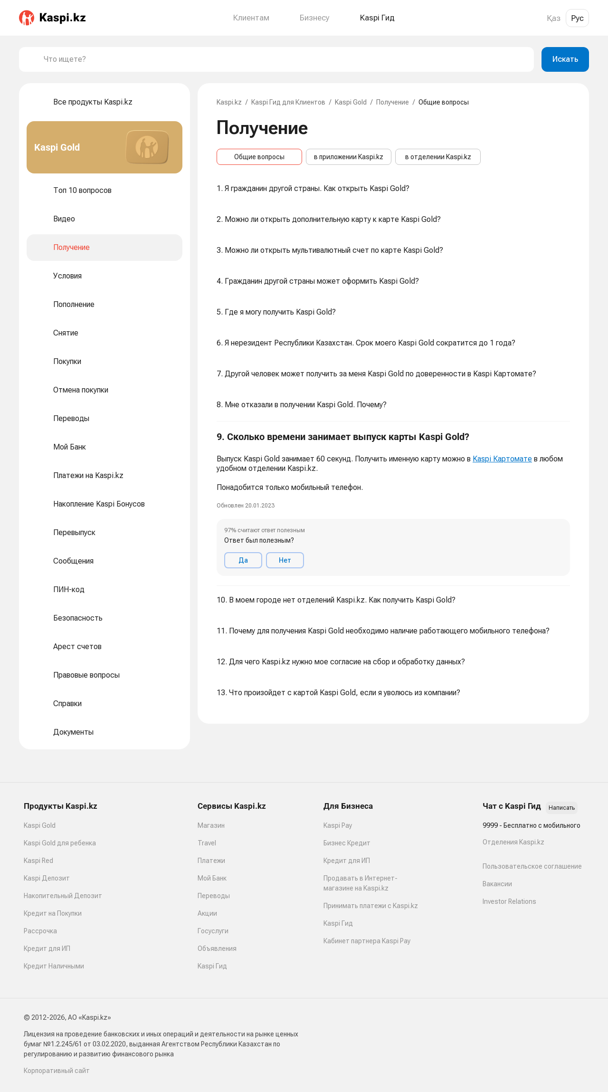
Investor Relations (509, 901)
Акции (207, 913)
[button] (393, 503)
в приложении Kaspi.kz (348, 157)
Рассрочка (40, 931)
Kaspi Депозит (47, 878)
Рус (577, 18)
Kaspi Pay (337, 825)
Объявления (217, 948)
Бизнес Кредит (346, 843)
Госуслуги (213, 931)
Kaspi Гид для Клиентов (288, 102)
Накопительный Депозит (63, 896)
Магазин (211, 825)
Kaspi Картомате (502, 458)
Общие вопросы (259, 157)
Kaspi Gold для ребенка (60, 843)
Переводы (214, 896)
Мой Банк (212, 878)
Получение (392, 102)
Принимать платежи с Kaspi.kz (370, 906)
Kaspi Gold (351, 102)
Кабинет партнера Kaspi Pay (366, 941)
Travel (207, 843)
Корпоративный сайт (57, 1070)
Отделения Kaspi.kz (513, 842)
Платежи (211, 860)
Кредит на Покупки (53, 913)
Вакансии (497, 884)
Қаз (553, 18)
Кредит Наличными (54, 966)
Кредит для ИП (47, 948)
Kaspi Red (38, 860)
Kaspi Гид (212, 966)
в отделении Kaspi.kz (438, 157)
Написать (562, 808)
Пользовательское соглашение (532, 866)
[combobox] (285, 59)
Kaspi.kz (229, 102)
